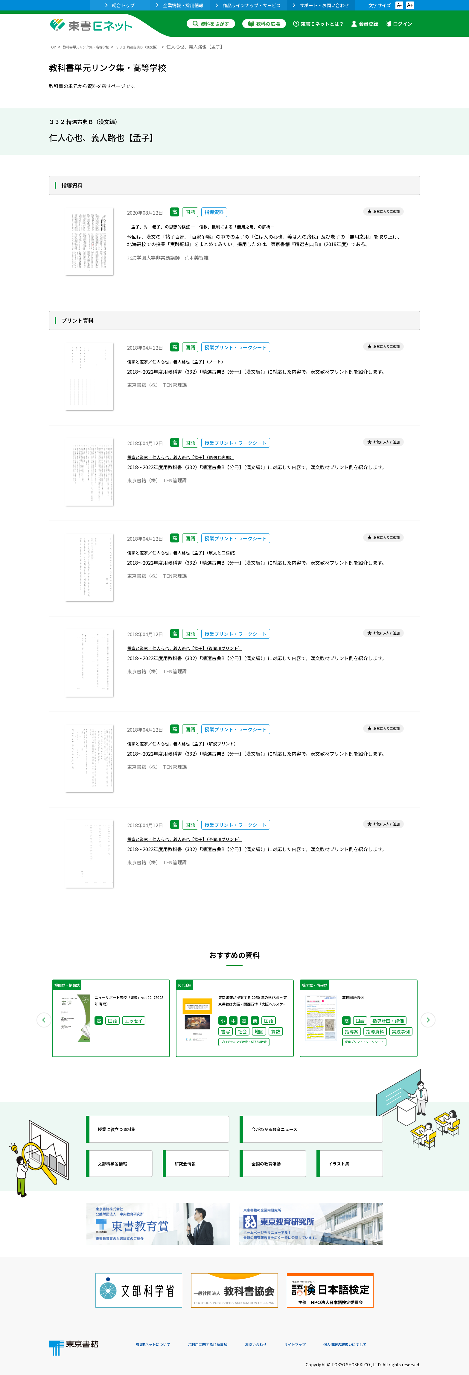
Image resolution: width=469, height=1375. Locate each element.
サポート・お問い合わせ (321, 5)
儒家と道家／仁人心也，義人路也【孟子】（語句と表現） (195, 459)
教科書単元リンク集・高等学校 (96, 46)
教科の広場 (264, 23)
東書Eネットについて (159, 1334)
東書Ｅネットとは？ (318, 23)
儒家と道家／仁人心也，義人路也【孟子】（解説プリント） (198, 746)
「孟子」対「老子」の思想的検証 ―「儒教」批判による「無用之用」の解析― (221, 229)
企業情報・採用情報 (179, 5)
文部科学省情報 (120, 1168)
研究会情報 (191, 1168)
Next (428, 1020)
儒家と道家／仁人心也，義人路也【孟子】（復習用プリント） (201, 650)
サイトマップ (330, 1334)
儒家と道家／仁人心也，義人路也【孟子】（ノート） (190, 364)
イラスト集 (345, 1168)
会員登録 (364, 23)
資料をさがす (211, 23)
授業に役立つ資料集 (125, 1134)
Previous (40, 1020)
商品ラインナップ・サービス (248, 5)
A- (399, 5)
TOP (53, 46)
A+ (410, 5)
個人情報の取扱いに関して (391, 1334)
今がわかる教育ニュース (284, 1134)
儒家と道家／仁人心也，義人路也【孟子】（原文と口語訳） (198, 555)
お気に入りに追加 (380, 213)
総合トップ (120, 5)
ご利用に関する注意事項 (226, 1334)
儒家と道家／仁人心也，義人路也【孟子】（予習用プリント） (201, 841)
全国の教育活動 (274, 1168)
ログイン (398, 23)
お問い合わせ (284, 1334)
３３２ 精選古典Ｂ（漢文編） (164, 46)
